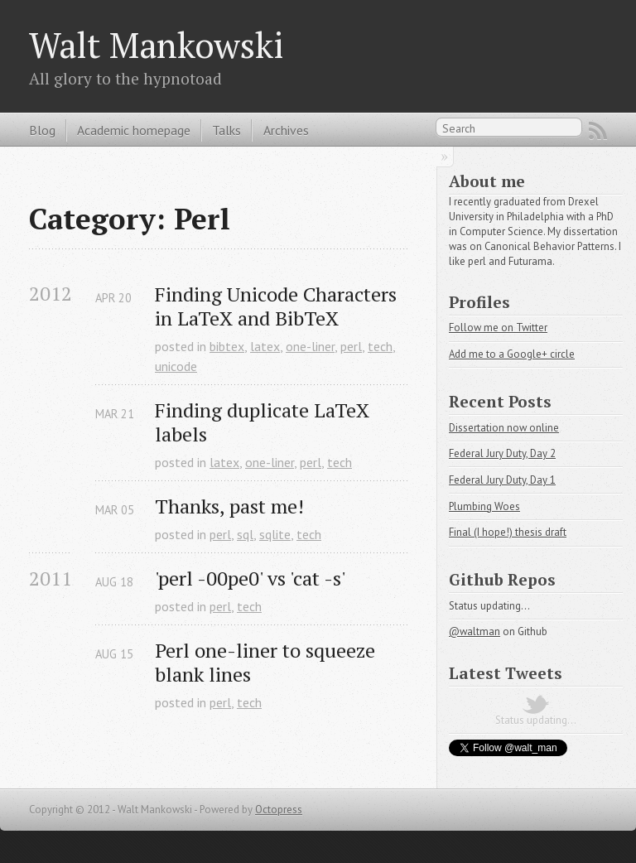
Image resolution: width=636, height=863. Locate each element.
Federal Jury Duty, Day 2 (502, 453)
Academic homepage (133, 130)
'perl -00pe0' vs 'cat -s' (250, 578)
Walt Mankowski (156, 45)
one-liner (310, 346)
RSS (598, 131)
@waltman (474, 631)
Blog (42, 130)
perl (351, 346)
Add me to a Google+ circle (512, 354)
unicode (176, 366)
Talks (226, 130)
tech (380, 346)
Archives (286, 130)
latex (265, 346)
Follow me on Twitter (498, 328)
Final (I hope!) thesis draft (507, 532)
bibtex (227, 346)
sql (245, 534)
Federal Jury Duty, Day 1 (502, 480)
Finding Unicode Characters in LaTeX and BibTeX (278, 306)
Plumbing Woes (484, 506)
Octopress (278, 810)
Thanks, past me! (229, 506)
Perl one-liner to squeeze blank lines (267, 663)
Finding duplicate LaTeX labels (264, 422)
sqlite (275, 534)
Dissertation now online (504, 428)
